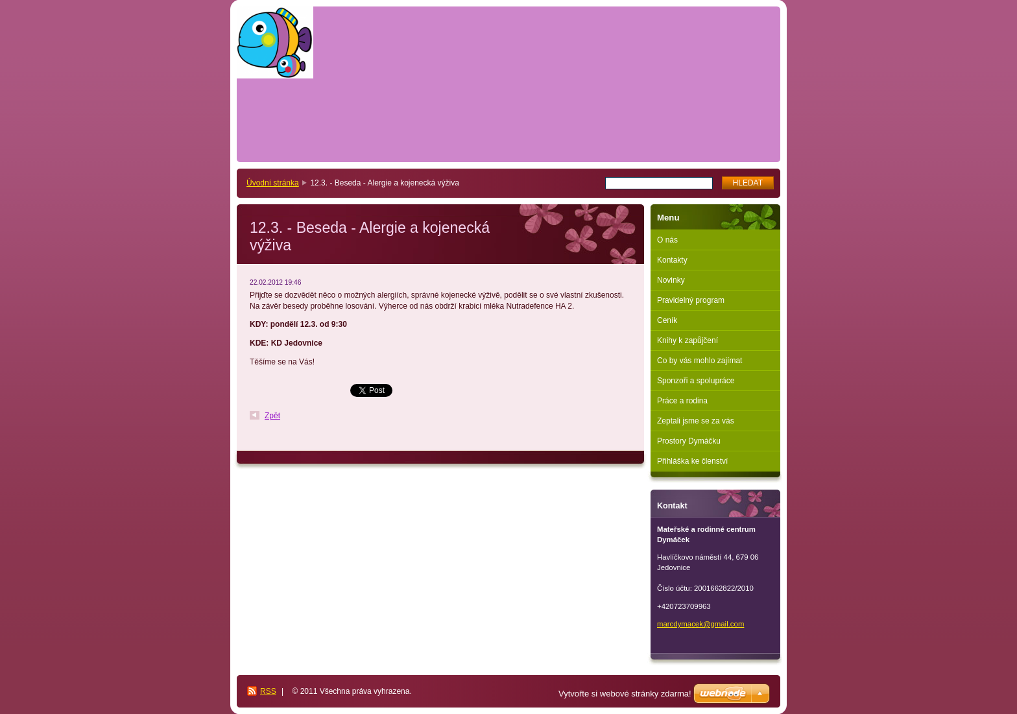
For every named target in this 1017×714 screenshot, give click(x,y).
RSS (268, 691)
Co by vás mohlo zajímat (699, 360)
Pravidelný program (690, 300)
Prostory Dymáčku (689, 441)
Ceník (667, 320)
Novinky (671, 280)
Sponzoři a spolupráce (695, 380)
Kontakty (672, 260)
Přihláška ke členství (692, 461)
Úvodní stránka (272, 182)
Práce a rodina (682, 400)
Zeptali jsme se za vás (695, 420)
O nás (667, 239)
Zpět (272, 415)
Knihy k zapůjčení (687, 340)
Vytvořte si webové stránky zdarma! (624, 693)
